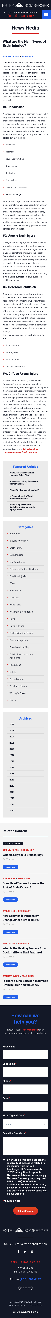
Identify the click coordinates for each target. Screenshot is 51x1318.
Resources (15, 664)
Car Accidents (17, 561)
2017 (12, 773)
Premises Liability (19, 647)
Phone (7, 1081)
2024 (12, 730)
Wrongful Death (18, 693)
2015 (12, 785)
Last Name (9, 1063)
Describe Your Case (14, 1133)
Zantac (13, 700)
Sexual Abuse (17, 678)
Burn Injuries (16, 554)
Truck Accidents (18, 686)
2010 (12, 810)
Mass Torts (15, 604)
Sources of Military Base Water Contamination (24, 482)
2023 (12, 736)
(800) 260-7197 (21, 16)
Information (16, 590)
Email (6, 1098)
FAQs (12, 583)
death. (21, 228)
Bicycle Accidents (19, 540)
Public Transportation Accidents (21, 656)
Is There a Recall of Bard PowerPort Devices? (21, 497)
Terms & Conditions (17, 1305)
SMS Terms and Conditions (31, 1190)
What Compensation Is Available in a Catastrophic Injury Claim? (22, 507)
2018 (12, 767)
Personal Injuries (19, 640)
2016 (12, 779)
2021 (12, 749)
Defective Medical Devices (24, 568)
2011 (12, 804)
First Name (9, 1046)
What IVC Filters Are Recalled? (24, 489)
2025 (12, 724)
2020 (12, 755)
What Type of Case (14, 1115)
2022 (12, 742)
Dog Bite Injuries (18, 576)
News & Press (17, 625)
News (12, 618)
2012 (12, 798)
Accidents (15, 533)
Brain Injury (28, 56)
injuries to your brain (26, 76)
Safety (13, 671)
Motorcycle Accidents (21, 611)
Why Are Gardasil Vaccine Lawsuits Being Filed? (22, 473)
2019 (12, 761)
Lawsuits (14, 597)
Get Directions (25, 1288)
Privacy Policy (37, 1187)
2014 (12, 792)
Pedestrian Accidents (21, 632)
